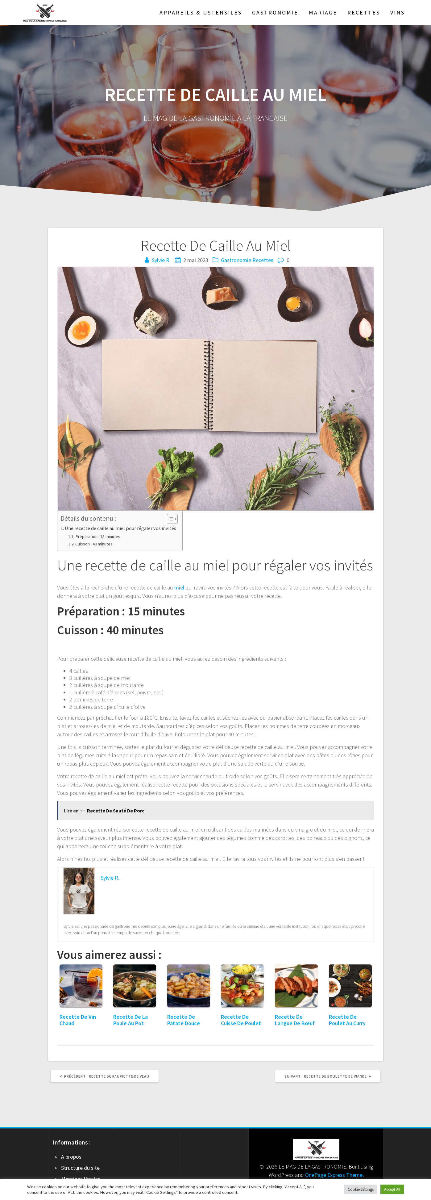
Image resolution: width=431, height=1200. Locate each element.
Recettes (363, 12)
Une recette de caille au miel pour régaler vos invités (120, 528)
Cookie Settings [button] (361, 1189)
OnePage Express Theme (334, 1174)
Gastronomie (275, 12)
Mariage (323, 12)
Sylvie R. (161, 260)
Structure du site (80, 1167)
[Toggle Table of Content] (169, 519)
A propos (71, 1156)
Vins (397, 12)
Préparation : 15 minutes (97, 536)
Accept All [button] (392, 1189)
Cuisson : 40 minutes (94, 544)
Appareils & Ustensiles (201, 12)
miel (179, 587)
